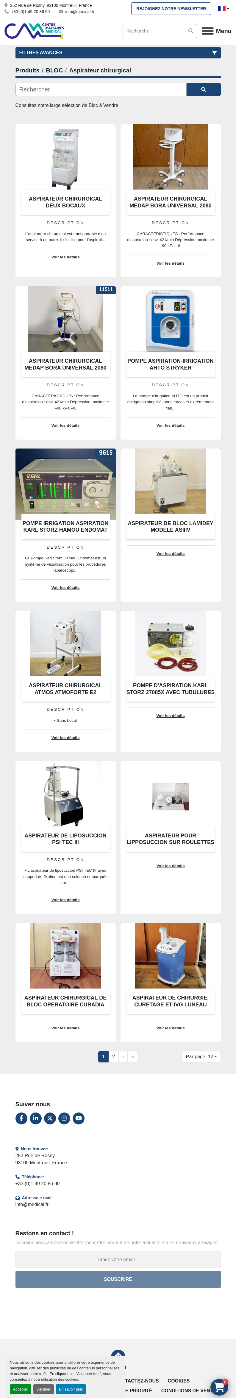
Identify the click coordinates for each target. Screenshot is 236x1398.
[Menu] (208, 31)
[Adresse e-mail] (118, 1259)
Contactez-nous (137, 1380)
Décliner (44, 1389)
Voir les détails (65, 257)
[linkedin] (36, 1118)
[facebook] (21, 1118)
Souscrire (118, 1279)
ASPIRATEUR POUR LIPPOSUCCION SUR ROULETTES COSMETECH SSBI (170, 842)
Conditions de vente (188, 1390)
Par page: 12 (199, 1056)
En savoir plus (71, 1389)
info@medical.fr (79, 11)
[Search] (160, 31)
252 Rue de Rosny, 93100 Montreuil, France (51, 5)
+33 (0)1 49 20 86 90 (30, 11)
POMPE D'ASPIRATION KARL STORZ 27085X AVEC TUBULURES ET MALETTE (170, 692)
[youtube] (79, 1118)
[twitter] (50, 1118)
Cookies (179, 1380)
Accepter (20, 1389)
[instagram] (64, 1118)
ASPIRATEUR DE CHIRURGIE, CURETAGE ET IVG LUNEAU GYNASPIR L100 (170, 1004)
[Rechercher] (101, 89)
